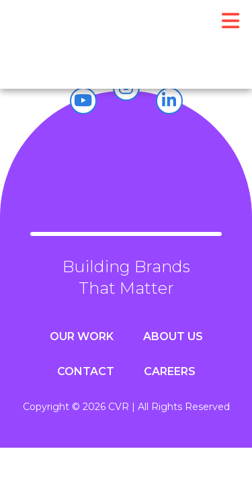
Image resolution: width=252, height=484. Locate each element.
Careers (170, 371)
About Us (173, 336)
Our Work (82, 336)
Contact (85, 371)
